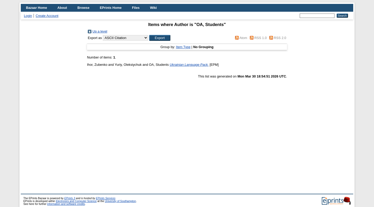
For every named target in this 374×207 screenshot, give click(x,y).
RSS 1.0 (260, 38)
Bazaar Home (36, 8)
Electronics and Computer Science (76, 201)
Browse (83, 8)
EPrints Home (111, 8)
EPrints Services (105, 198)
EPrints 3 (69, 198)
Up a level (99, 31)
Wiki (153, 8)
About (62, 8)
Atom (243, 38)
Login (28, 16)
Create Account (47, 16)
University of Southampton (120, 201)
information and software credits (66, 204)
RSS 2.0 (280, 38)
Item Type (183, 47)
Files (135, 8)
